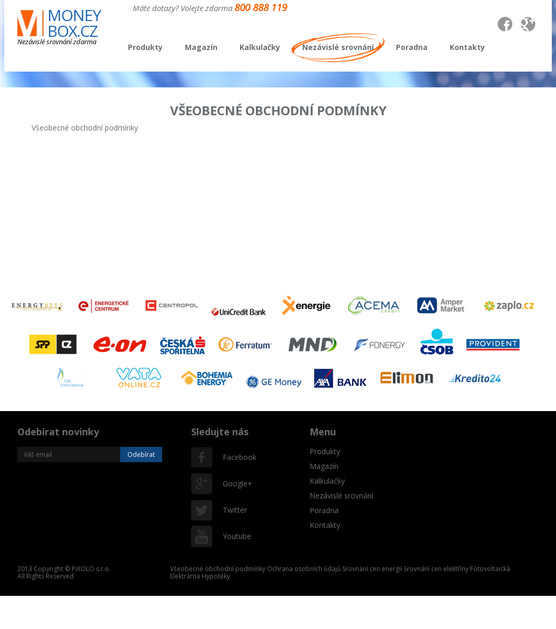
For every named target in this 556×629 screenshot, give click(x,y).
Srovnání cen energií (372, 568)
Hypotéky (216, 576)
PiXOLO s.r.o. (91, 568)
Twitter (233, 510)
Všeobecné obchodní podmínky (217, 568)
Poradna (412, 47)
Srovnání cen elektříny (436, 568)
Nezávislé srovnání (338, 47)
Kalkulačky (260, 47)
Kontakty (467, 47)
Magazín (201, 47)
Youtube (233, 536)
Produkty (145, 47)
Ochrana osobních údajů (304, 568)
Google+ (233, 483)
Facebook (233, 457)
